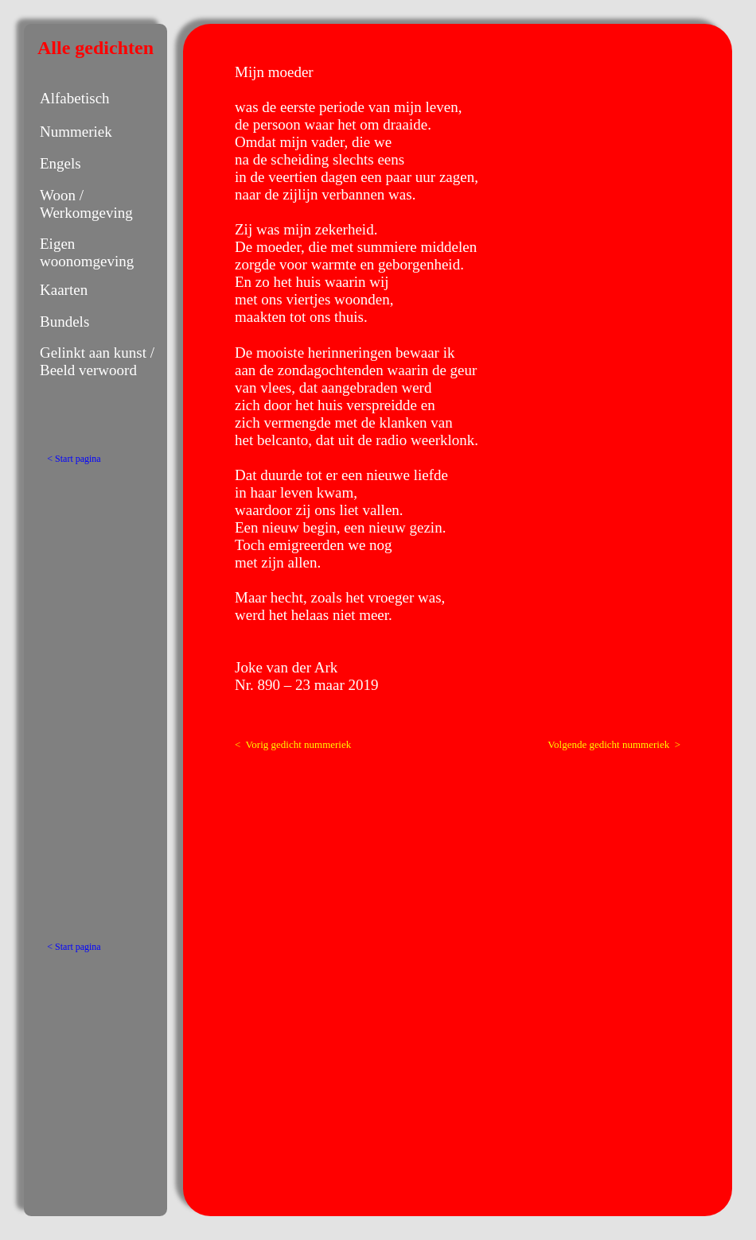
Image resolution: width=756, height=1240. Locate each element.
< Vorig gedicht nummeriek (293, 744)
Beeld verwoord (88, 370)
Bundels (64, 321)
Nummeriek (76, 131)
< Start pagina (73, 458)
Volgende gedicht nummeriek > (614, 744)
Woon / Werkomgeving (86, 204)
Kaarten (64, 289)
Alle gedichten (95, 47)
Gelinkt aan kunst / (97, 352)
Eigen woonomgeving (87, 252)
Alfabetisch (75, 98)
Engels (60, 163)
